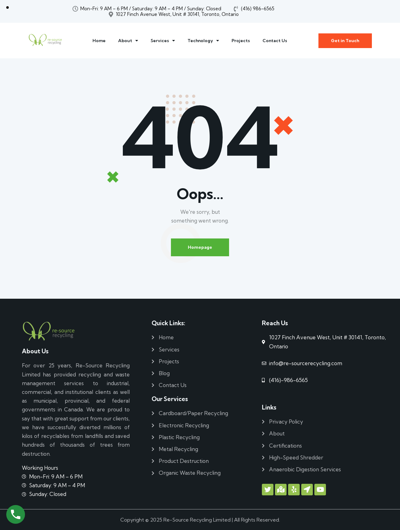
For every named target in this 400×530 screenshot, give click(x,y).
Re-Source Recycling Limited (197, 520)
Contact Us (274, 40)
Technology (203, 40)
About (128, 40)
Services (163, 40)
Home (99, 40)
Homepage (200, 247)
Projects (241, 40)
